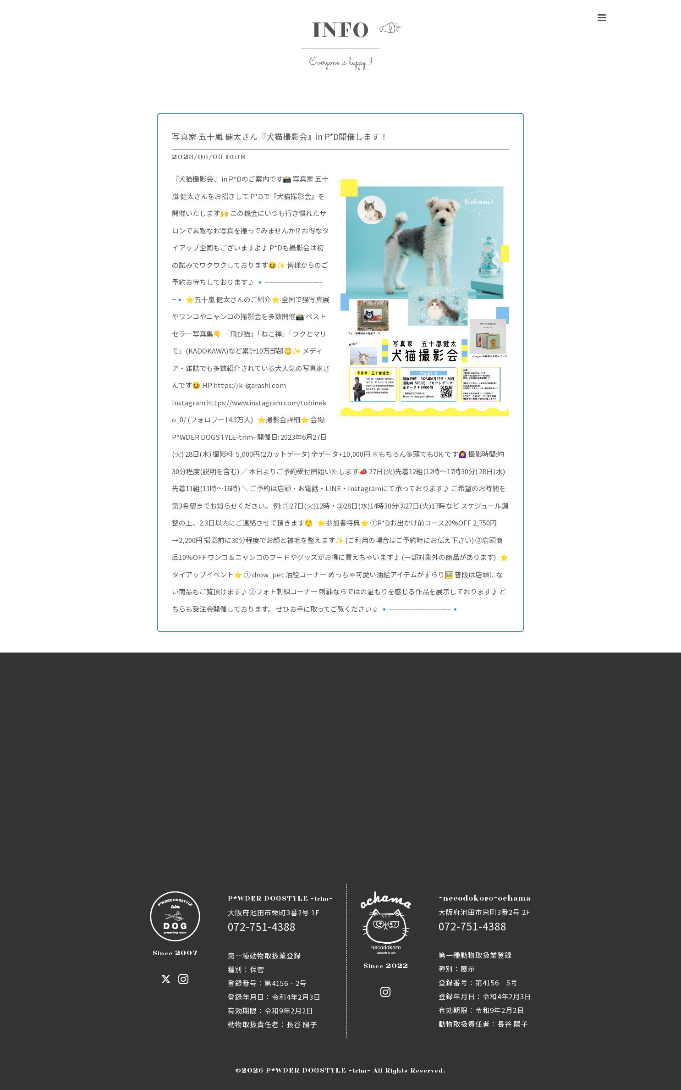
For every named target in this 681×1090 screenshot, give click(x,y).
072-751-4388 (262, 926)
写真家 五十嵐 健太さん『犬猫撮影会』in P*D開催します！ (280, 136)
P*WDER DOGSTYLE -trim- (318, 1070)
